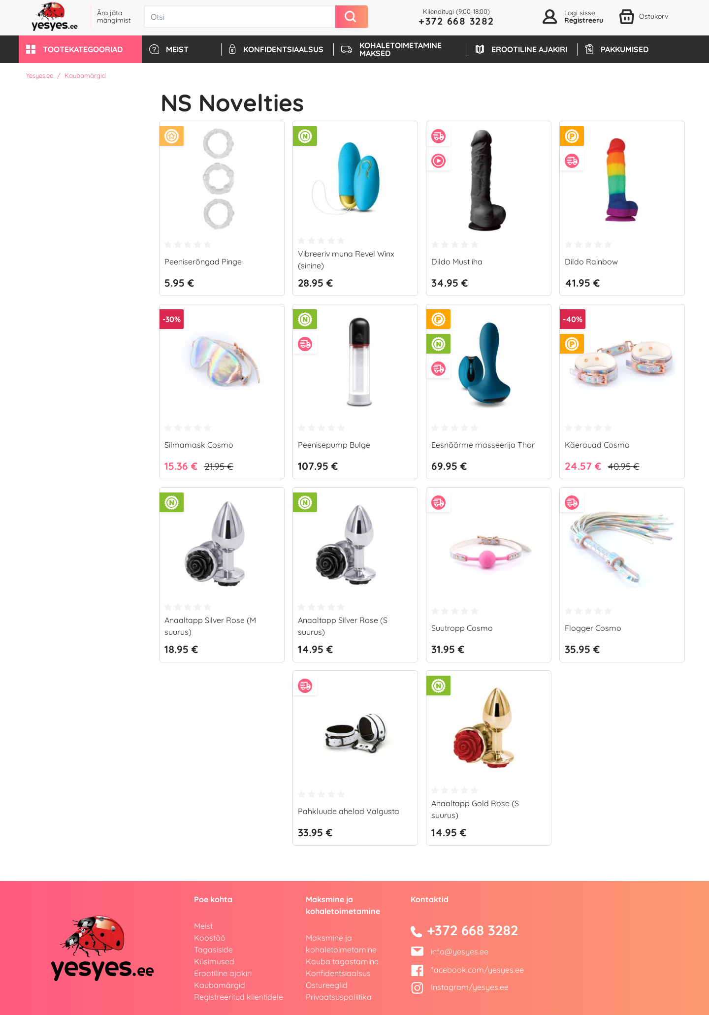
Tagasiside (213, 949)
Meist (203, 926)
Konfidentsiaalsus (338, 973)
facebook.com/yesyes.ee (467, 970)
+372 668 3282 (456, 21)
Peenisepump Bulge (334, 445)
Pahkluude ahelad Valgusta (348, 811)
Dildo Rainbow (591, 261)
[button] (80, 49)
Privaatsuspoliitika (339, 997)
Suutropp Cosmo (462, 628)
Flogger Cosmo (593, 628)
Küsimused (214, 961)
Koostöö (210, 938)
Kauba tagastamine (342, 961)
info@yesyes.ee (459, 951)
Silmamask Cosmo (198, 445)
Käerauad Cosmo (597, 445)
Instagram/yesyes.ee (460, 987)
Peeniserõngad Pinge (203, 261)
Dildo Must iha (457, 261)
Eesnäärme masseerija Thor (483, 445)
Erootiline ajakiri (223, 973)
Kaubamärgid (219, 985)
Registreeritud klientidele (238, 997)
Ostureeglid (327, 985)
